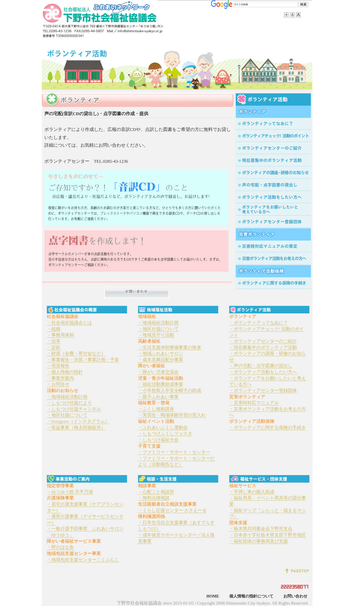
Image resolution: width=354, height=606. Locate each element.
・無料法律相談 (154, 497)
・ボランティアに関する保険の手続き (267, 427)
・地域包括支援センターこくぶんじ (83, 559)
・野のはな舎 (60, 547)
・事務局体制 (60, 334)
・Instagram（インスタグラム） (78, 421)
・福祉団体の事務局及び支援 (258, 541)
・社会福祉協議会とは (69, 322)
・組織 (53, 328)
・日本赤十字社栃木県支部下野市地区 (267, 534)
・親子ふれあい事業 (158, 396)
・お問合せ (58, 384)
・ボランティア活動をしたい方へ (263, 371)
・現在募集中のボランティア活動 (263, 347)
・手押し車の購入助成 (251, 491)
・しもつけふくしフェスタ (165, 433)
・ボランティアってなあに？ (258, 322)
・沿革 (53, 341)
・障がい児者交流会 (158, 371)
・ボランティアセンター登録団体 (263, 390)
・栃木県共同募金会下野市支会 (260, 528)
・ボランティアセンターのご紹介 (263, 341)
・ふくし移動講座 (156, 409)
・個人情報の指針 (65, 371)
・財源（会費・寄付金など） (76, 353)
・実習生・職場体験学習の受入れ (172, 415)
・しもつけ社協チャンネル (74, 409)
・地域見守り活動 (156, 334)
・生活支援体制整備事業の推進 (169, 347)
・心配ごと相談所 (156, 491)
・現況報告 (58, 365)
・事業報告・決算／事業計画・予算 (83, 359)
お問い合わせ (295, 596)
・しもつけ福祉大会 (158, 439)
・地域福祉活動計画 (67, 396)
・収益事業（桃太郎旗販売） (76, 427)
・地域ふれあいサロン (160, 353)
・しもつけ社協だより (69, 402)
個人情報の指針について (251, 596)
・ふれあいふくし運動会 (163, 427)
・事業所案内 (60, 378)
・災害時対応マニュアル (254, 402)
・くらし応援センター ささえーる (172, 510)
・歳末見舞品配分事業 (160, 359)
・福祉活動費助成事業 (160, 384)
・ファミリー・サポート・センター (174, 452)
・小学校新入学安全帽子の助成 (169, 390)
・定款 (53, 347)
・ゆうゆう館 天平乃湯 (70, 491)
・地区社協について (67, 415)
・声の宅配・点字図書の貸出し (260, 365)
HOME (212, 596)
